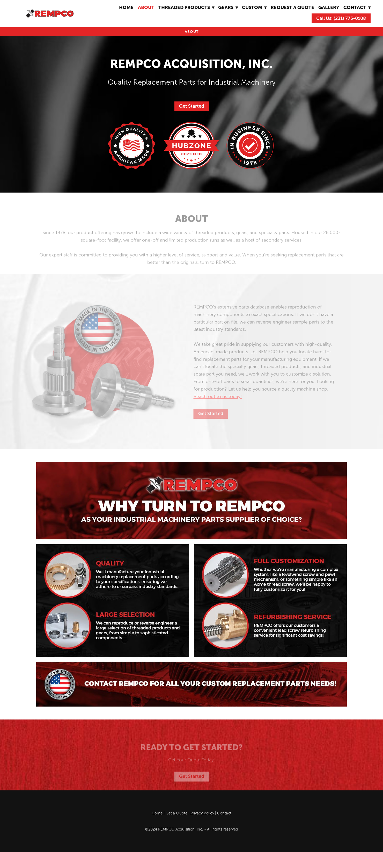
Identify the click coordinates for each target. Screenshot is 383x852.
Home (126, 7)
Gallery (328, 7)
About (146, 7)
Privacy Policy (202, 813)
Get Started (191, 106)
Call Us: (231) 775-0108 (341, 18)
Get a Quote (176, 813)
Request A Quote (292, 7)
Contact (224, 813)
